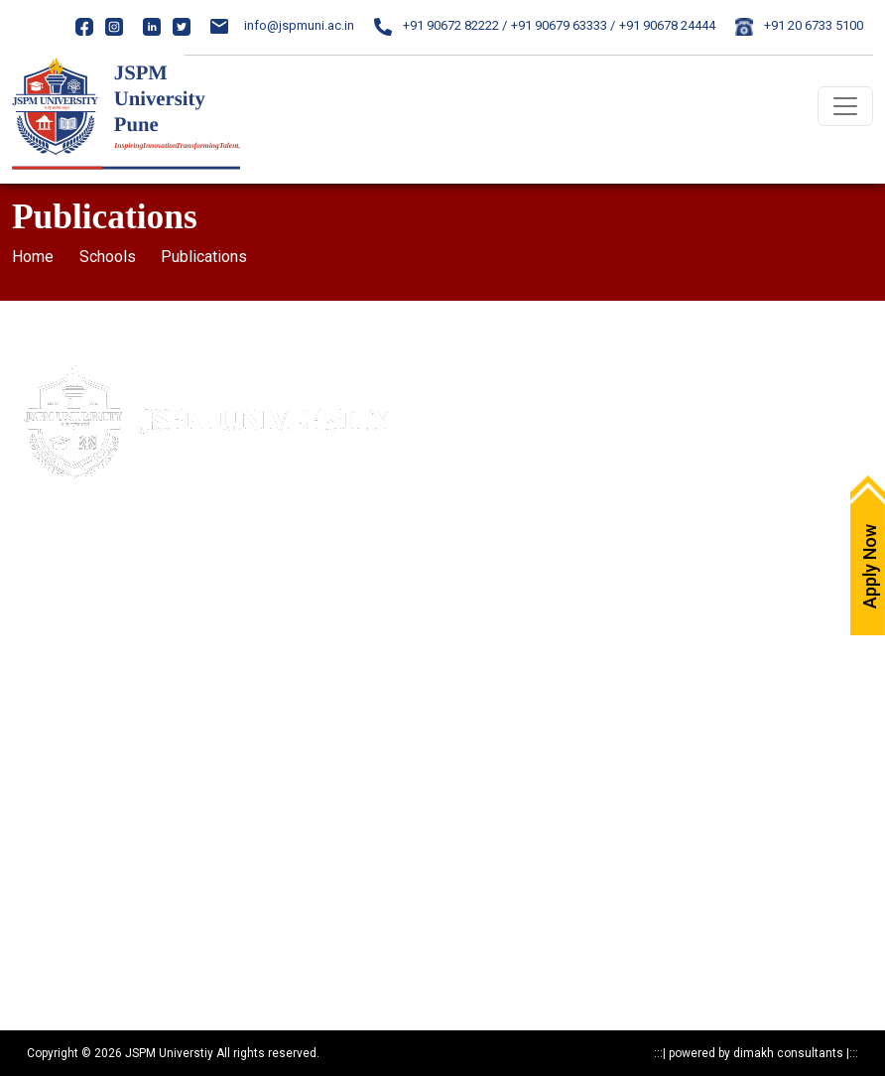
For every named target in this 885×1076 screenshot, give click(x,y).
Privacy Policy (50, 756)
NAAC (471, 555)
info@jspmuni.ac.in (282, 25)
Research (38, 895)
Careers (477, 485)
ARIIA (469, 624)
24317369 (169, 637)
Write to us (484, 451)
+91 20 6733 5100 (799, 25)
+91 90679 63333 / (563, 25)
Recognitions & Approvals (84, 826)
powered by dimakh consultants (756, 1053)
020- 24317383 (77, 601)
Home (33, 256)
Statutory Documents (70, 791)
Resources (40, 930)
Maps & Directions (506, 416)
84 (134, 601)
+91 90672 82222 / (440, 25)
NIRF (467, 590)
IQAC (468, 520)
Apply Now (484, 381)
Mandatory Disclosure (74, 722)
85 (153, 601)
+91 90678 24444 (667, 25)
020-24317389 (97, 637)
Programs (40, 861)
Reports (34, 965)
